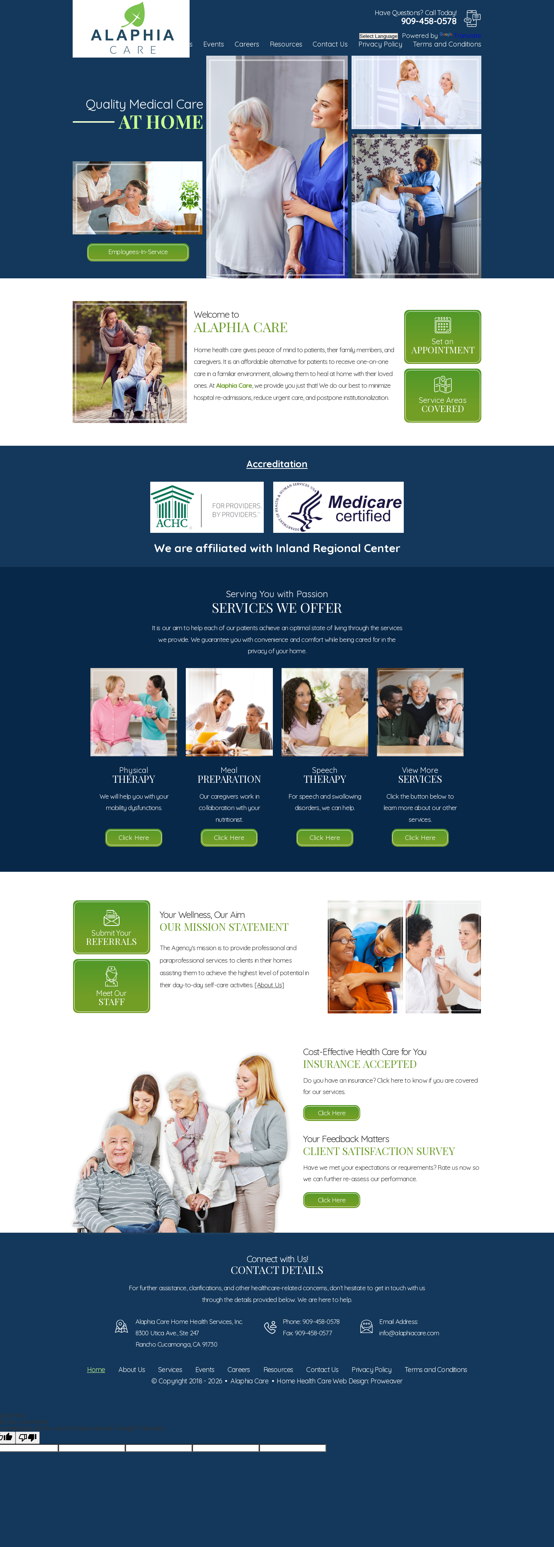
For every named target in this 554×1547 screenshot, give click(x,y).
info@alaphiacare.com (409, 1333)
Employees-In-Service (138, 252)
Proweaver (386, 1381)
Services (170, 1369)
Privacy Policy (380, 44)
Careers (247, 44)
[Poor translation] (28, 1437)
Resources (286, 44)
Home (96, 1369)
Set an (442, 346)
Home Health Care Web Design (322, 1381)
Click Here (133, 837)
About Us (131, 1369)
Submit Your (111, 937)
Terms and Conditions (447, 44)
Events (213, 44)
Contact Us (330, 44)
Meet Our (111, 997)
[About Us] (269, 985)
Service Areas (442, 404)
